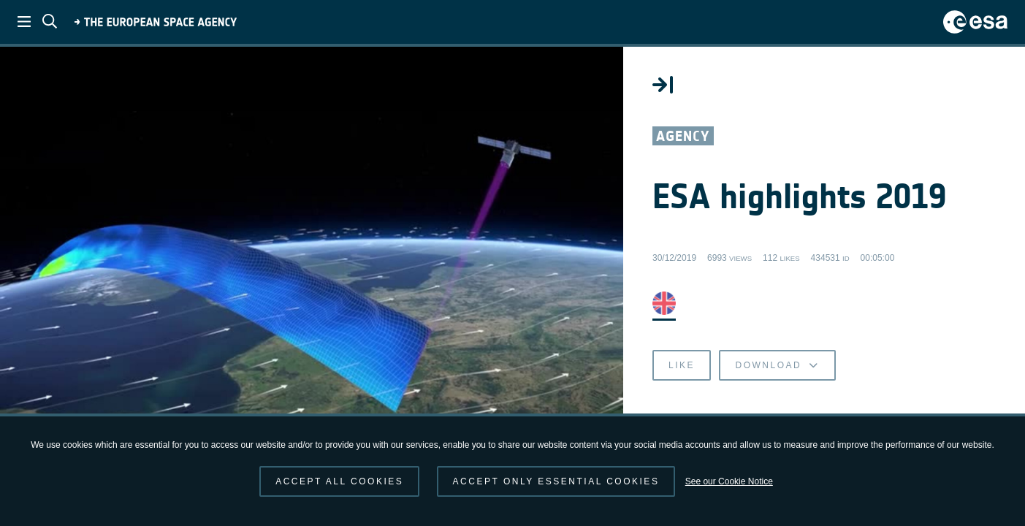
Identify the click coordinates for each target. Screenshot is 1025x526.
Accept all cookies (339, 481)
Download (777, 365)
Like (681, 365)
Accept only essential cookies (556, 481)
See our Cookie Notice (729, 481)
